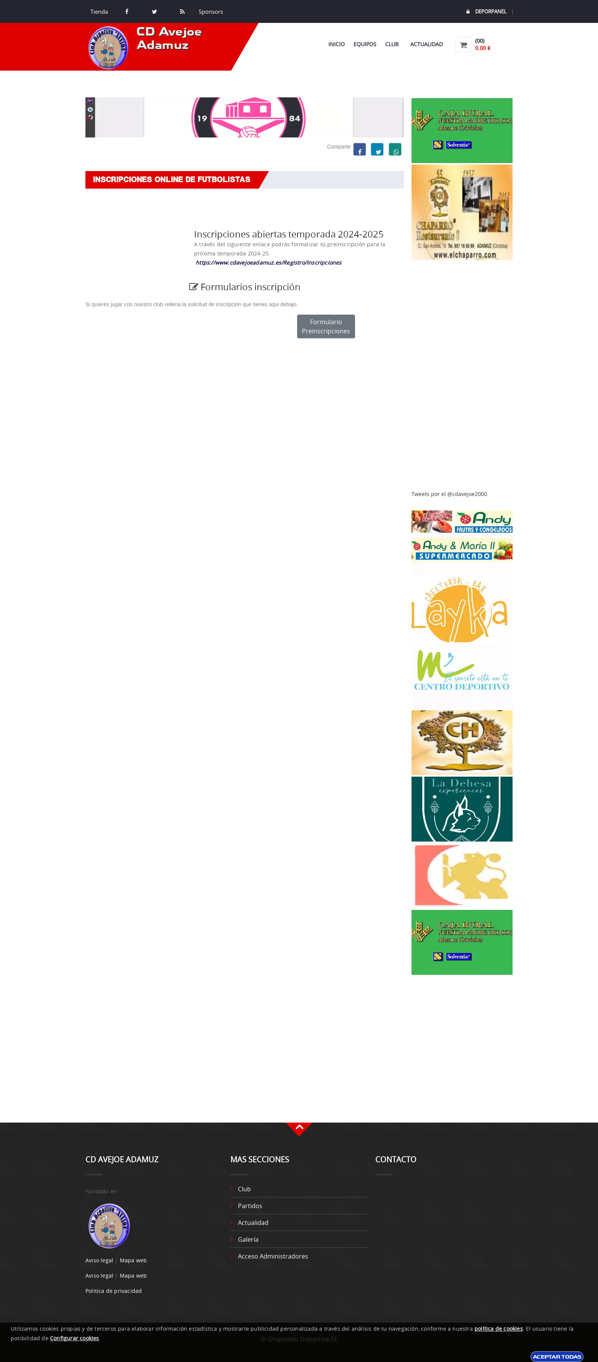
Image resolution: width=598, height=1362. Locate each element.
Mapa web (133, 1260)
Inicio (336, 44)
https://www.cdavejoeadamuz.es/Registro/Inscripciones (268, 262)
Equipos (365, 44)
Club (393, 44)
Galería (248, 1239)
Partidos (250, 1206)
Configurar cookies (74, 1338)
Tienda (99, 11)
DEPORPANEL (486, 11)
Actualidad (426, 44)
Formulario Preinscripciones (326, 326)
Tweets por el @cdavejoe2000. (450, 494)
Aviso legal (99, 1260)
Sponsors (210, 11)
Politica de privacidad (113, 1290)
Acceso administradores (273, 1256)
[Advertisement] (462, 375)
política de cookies (498, 1328)
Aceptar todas (557, 1357)
